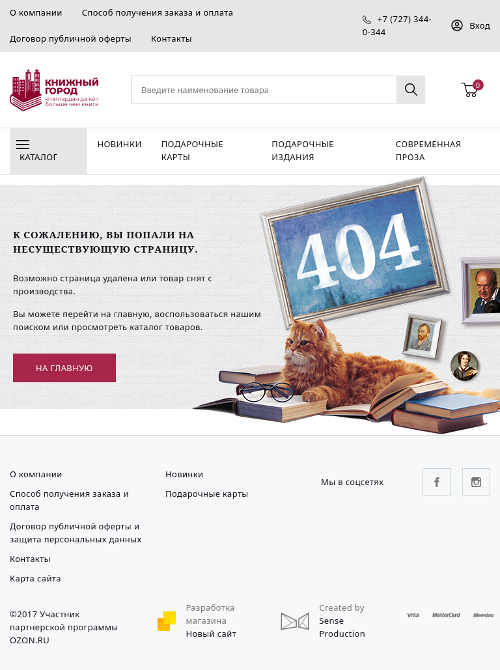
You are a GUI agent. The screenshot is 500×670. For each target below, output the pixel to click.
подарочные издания (302, 150)
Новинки (119, 144)
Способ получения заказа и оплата (158, 12)
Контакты (171, 38)
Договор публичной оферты (71, 38)
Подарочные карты (192, 150)
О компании (36, 12)
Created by (342, 607)
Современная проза (429, 150)
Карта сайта (35, 578)
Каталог (36, 153)
